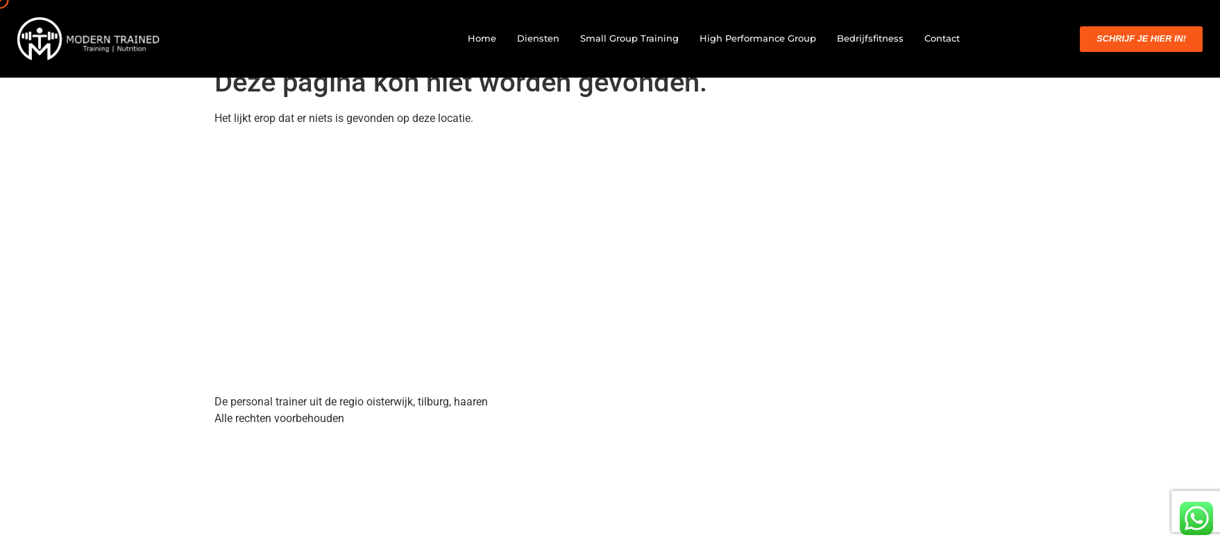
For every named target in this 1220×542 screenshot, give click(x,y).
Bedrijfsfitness (870, 38)
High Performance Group (758, 38)
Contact (942, 38)
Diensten (538, 38)
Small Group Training (629, 38)
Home (482, 38)
